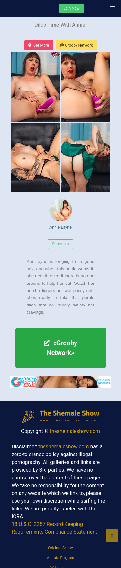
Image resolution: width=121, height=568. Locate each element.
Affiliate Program (60, 558)
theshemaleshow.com (75, 431)
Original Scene (60, 548)
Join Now (71, 8)
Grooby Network (76, 45)
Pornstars (60, 244)
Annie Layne (60, 214)
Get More (38, 45)
